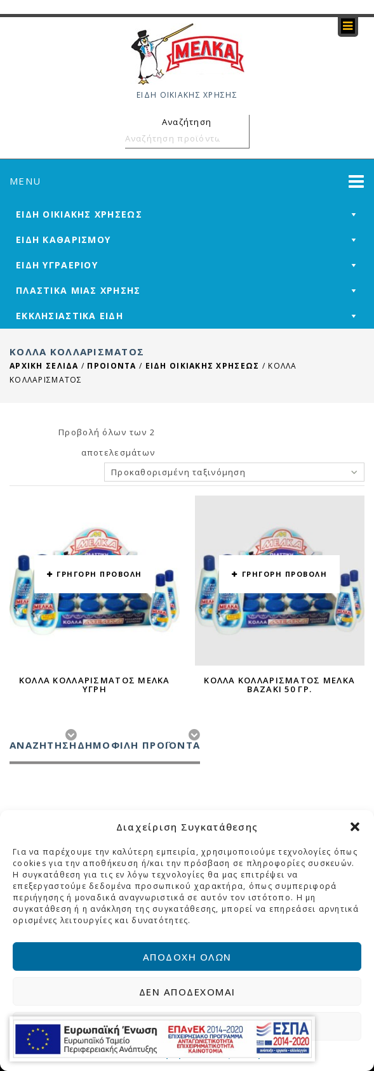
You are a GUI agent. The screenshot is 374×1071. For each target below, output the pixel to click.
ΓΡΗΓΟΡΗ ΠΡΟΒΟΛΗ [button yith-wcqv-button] (99, 574)
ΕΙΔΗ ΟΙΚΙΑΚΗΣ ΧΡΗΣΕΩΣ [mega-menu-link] (79, 214)
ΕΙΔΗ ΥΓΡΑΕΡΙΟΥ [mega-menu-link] (57, 265)
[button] (355, 826)
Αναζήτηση (237, 138)
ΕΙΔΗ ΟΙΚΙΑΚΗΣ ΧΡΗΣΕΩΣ (202, 365)
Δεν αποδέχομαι (187, 991)
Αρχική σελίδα (44, 365)
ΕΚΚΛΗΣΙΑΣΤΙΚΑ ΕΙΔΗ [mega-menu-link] (69, 316)
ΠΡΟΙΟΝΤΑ (111, 365)
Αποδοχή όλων (187, 956)
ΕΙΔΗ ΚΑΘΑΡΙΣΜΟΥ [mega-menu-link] (63, 239)
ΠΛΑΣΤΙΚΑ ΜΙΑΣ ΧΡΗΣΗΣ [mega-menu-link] (78, 290)
